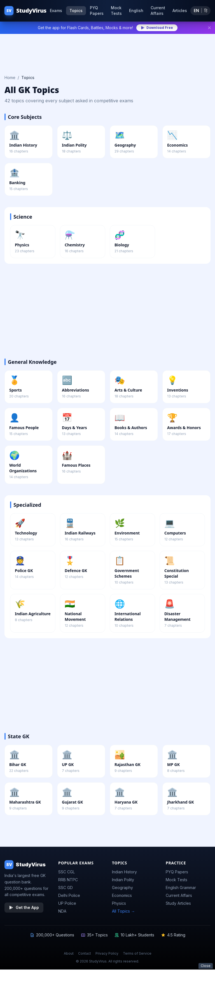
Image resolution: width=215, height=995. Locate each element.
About (69, 953)
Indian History (124, 871)
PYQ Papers (97, 10)
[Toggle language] (200, 10)
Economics (122, 895)
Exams (56, 10)
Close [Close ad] (206, 966)
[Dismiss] (209, 27)
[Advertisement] (107, 51)
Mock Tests (116, 10)
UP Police (67, 903)
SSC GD (65, 887)
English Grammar (181, 887)
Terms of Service (137, 953)
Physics (119, 903)
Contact (84, 953)
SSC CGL (66, 871)
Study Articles (178, 903)
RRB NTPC (68, 879)
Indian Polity (123, 879)
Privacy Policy (106, 953)
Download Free (157, 28)
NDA (62, 911)
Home (9, 77)
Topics (76, 10)
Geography (122, 887)
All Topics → (123, 911)
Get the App (24, 907)
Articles (179, 10)
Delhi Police (69, 895)
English (136, 10)
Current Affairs (158, 10)
